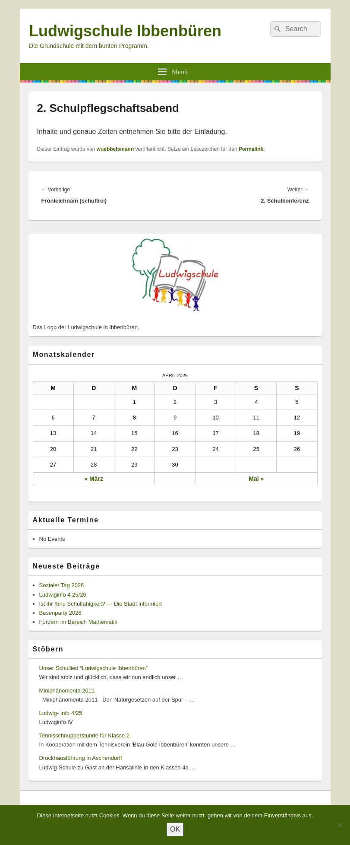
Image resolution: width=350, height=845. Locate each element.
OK (175, 829)
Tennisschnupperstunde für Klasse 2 (84, 735)
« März (93, 478)
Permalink (251, 149)
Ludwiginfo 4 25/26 (62, 594)
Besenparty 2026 (60, 613)
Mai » (256, 478)
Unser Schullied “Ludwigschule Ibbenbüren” (93, 668)
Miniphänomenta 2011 (67, 690)
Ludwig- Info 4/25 (60, 713)
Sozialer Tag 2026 (61, 585)
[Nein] (339, 825)
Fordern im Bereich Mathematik (78, 622)
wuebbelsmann (115, 149)
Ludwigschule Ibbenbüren (125, 31)
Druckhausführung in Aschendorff (80, 758)
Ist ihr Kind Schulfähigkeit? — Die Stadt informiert (100, 603)
